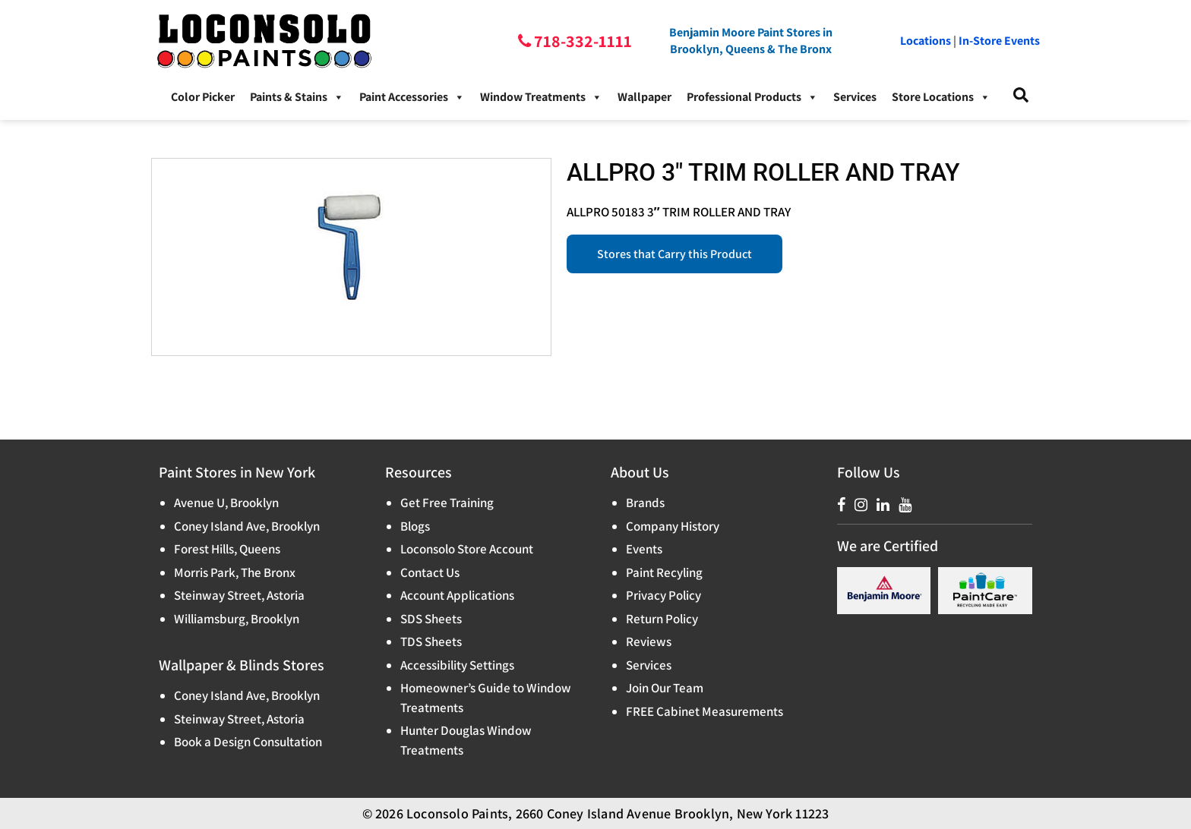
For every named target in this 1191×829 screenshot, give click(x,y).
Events (644, 549)
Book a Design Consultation (248, 741)
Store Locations (941, 97)
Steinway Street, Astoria (239, 595)
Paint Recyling (664, 572)
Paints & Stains (297, 97)
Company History (672, 526)
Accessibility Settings (457, 665)
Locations (925, 41)
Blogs (415, 526)
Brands (645, 502)
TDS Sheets (431, 641)
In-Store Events (999, 41)
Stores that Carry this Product (674, 254)
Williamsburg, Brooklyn (236, 618)
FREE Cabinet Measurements (704, 711)
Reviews (648, 641)
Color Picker (203, 97)
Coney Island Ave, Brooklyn (247, 526)
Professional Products (752, 97)
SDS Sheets (431, 618)
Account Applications (457, 595)
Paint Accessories (412, 97)
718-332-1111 (581, 41)
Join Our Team (664, 687)
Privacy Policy (663, 595)
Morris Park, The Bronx (234, 572)
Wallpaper (644, 97)
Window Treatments (541, 97)
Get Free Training (447, 502)
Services (855, 97)
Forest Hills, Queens (227, 549)
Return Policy (662, 618)
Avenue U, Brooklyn (226, 502)
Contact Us (430, 572)
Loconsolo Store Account (466, 549)
